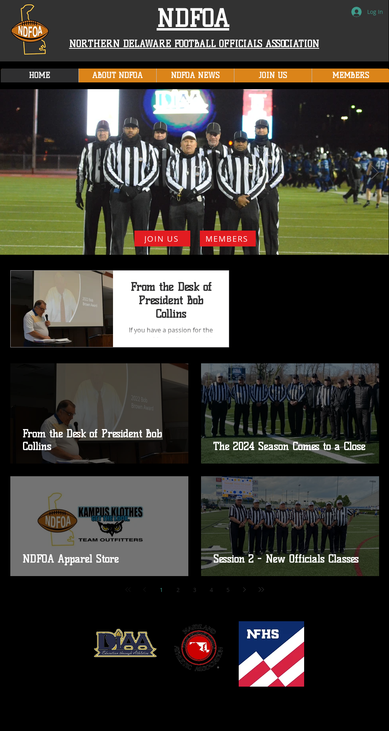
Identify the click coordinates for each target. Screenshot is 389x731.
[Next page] (245, 589)
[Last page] (261, 589)
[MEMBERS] (228, 238)
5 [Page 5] (228, 590)
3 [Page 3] (194, 590)
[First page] (128, 589)
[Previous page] (145, 589)
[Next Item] (374, 172)
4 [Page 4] (211, 590)
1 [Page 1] (161, 590)
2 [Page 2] (178, 590)
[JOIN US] (162, 238)
